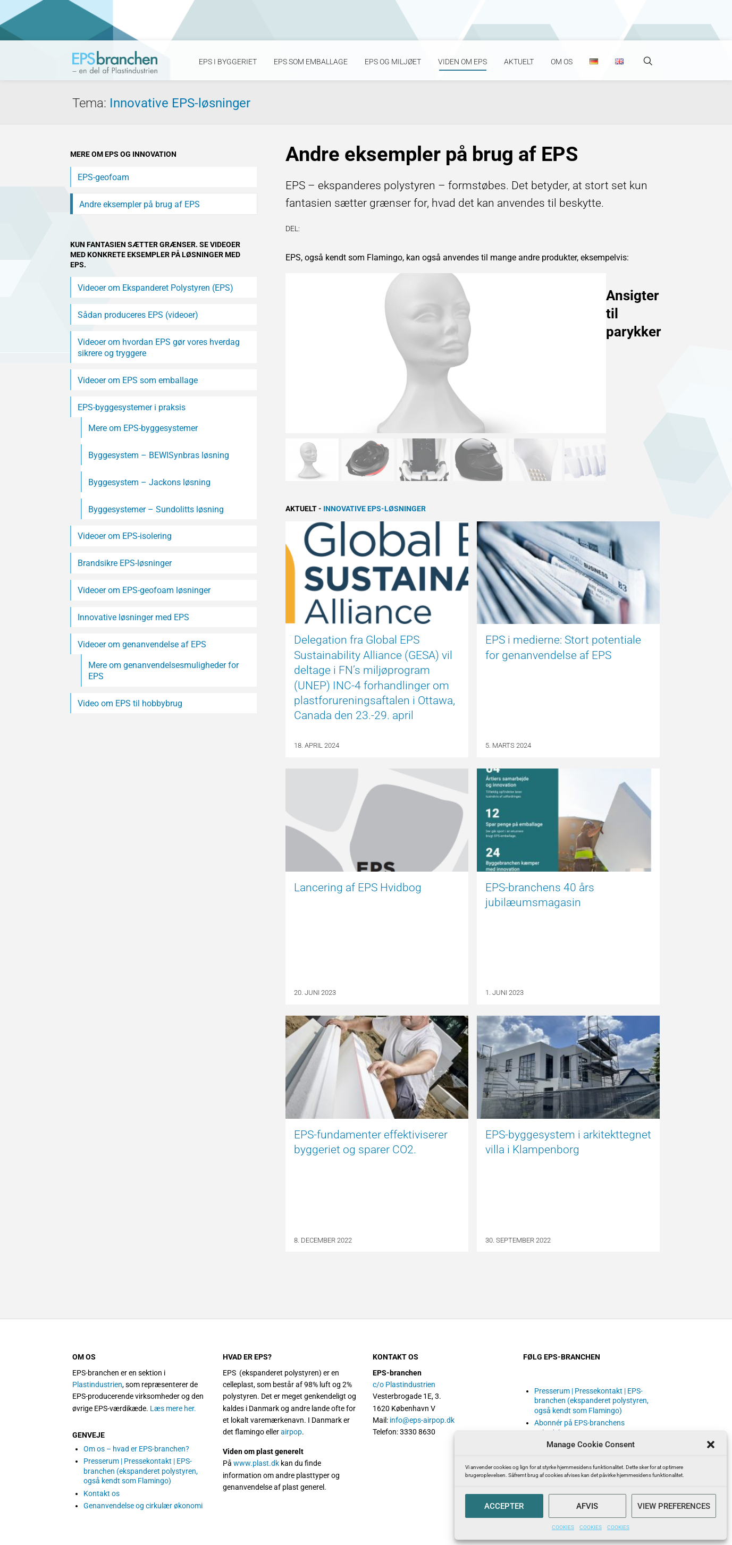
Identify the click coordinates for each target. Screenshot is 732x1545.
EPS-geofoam (103, 177)
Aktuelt (519, 61)
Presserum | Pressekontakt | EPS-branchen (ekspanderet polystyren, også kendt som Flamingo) (140, 1471)
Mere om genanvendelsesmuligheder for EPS (163, 670)
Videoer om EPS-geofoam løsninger (144, 590)
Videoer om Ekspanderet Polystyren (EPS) (155, 288)
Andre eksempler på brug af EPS (139, 204)
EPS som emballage (311, 61)
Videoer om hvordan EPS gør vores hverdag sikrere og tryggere (159, 347)
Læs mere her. (173, 1408)
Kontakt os (101, 1493)
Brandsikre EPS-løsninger (125, 563)
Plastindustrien (97, 1384)
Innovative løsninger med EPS (133, 617)
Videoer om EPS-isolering (125, 536)
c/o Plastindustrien (404, 1384)
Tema (91, 103)
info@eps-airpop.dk (422, 1420)
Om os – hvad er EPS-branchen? (136, 1449)
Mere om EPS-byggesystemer (143, 428)
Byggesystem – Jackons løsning (149, 482)
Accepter (504, 1506)
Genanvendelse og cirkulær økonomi (143, 1505)
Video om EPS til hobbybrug (130, 703)
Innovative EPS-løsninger (180, 103)
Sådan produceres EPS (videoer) (138, 315)
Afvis (587, 1506)
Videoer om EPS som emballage (138, 380)
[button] (710, 1444)
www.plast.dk (256, 1463)
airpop (291, 1432)
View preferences (673, 1506)
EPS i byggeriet (228, 61)
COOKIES (563, 1527)
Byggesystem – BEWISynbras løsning (158, 455)
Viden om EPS (462, 61)
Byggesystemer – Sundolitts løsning (156, 509)
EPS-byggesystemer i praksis (132, 407)
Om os (562, 61)
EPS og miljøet (393, 61)
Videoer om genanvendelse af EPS (142, 644)
